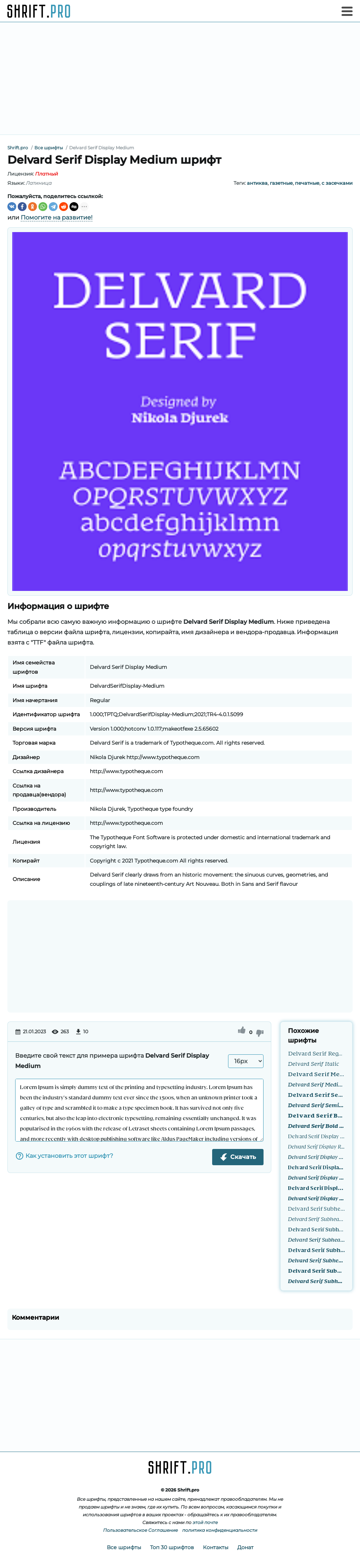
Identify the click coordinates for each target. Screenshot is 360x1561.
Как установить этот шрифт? (64, 1156)
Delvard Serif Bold (316, 1115)
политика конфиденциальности (219, 1530)
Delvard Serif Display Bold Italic (316, 1197)
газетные (281, 183)
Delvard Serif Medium (316, 1073)
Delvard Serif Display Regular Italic (316, 1146)
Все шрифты (124, 1547)
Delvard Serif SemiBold (316, 1094)
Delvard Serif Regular (316, 1053)
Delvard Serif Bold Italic (316, 1125)
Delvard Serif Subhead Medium (316, 1228)
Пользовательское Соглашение (140, 1530)
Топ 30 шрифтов (172, 1547)
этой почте (205, 1522)
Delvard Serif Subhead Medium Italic (316, 1239)
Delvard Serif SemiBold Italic (316, 1104)
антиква (257, 183)
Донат (245, 1547)
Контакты (215, 1547)
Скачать (238, 1157)
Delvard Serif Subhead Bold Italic (316, 1280)
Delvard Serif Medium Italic (316, 1084)
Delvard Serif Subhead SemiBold (316, 1249)
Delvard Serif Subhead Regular (316, 1208)
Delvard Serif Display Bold (316, 1187)
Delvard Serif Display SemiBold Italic (316, 1177)
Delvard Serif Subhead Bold (316, 1270)
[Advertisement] (180, 78)
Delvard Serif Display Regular (316, 1135)
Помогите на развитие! (56, 217)
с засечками (337, 183)
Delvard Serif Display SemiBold (316, 1166)
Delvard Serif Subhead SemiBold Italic (316, 1260)
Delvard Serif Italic (313, 1063)
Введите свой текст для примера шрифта (112, 1060)
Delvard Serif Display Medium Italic (316, 1156)
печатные (307, 183)
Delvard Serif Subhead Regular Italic (316, 1218)
